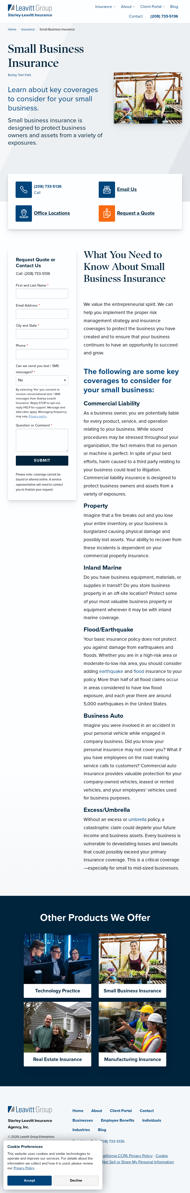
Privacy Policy (24, 1168)
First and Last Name (32, 285)
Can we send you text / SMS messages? (37, 369)
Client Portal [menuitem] (151, 6)
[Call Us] (53, 190)
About (96, 1110)
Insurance (28, 29)
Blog (102, 1129)
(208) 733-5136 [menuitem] (164, 16)
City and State (27, 325)
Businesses (82, 1120)
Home (12, 29)
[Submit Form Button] (42, 461)
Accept (29, 1180)
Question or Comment (34, 425)
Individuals (151, 1120)
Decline (76, 1180)
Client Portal (121, 1110)
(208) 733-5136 (111, 1141)
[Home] (30, 1109)
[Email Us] (127, 189)
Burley (12, 75)
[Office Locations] (53, 213)
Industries (81, 1129)
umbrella (137, 819)
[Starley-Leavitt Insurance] (30, 7)
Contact (147, 1110)
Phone (22, 346)
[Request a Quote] (136, 213)
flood (139, 671)
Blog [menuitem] (174, 6)
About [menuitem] (126, 6)
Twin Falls (24, 75)
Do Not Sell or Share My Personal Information (135, 1162)
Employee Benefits (117, 1120)
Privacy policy (38, 416)
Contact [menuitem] (135, 16)
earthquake (111, 671)
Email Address (28, 305)
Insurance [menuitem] (103, 6)
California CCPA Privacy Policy (126, 1155)
